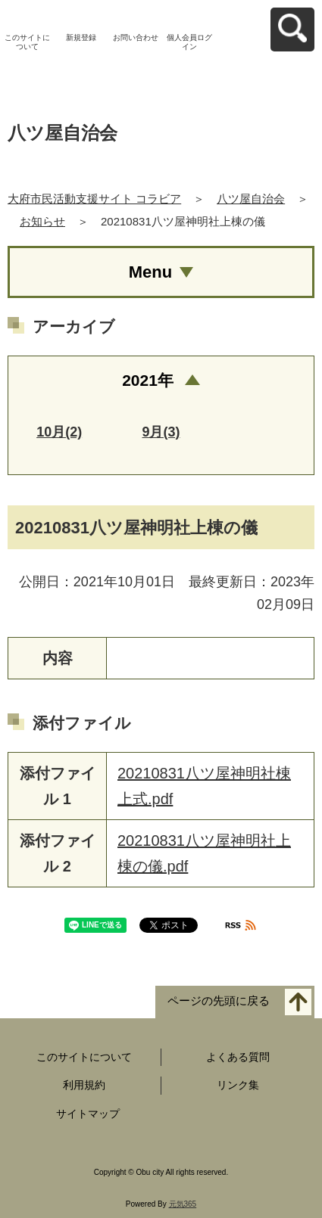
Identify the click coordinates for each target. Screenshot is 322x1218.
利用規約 (84, 1085)
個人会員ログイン (189, 42)
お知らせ (42, 221)
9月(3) (161, 432)
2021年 (148, 380)
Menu (150, 272)
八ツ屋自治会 (251, 198)
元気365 (183, 1204)
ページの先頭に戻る (218, 1000)
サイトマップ (88, 1114)
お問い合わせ (135, 37)
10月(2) (59, 432)
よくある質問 (238, 1057)
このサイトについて (27, 42)
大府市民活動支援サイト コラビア (94, 198)
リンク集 (238, 1085)
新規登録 (81, 37)
